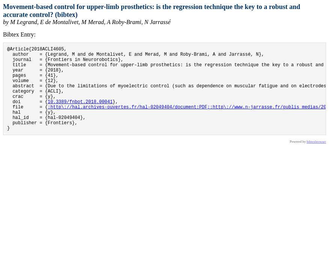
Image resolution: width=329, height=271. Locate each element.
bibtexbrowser (316, 159)
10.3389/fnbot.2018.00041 (80, 114)
